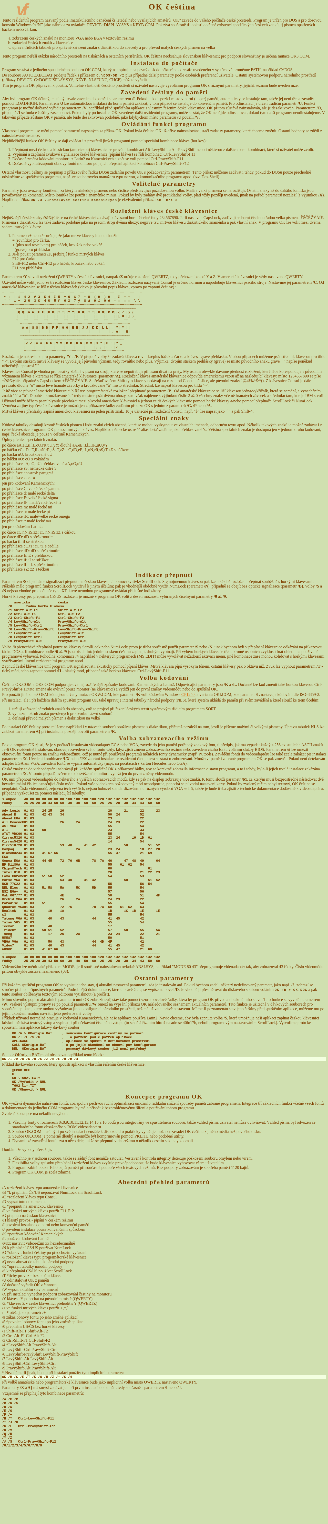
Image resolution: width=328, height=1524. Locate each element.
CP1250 (188, 715)
